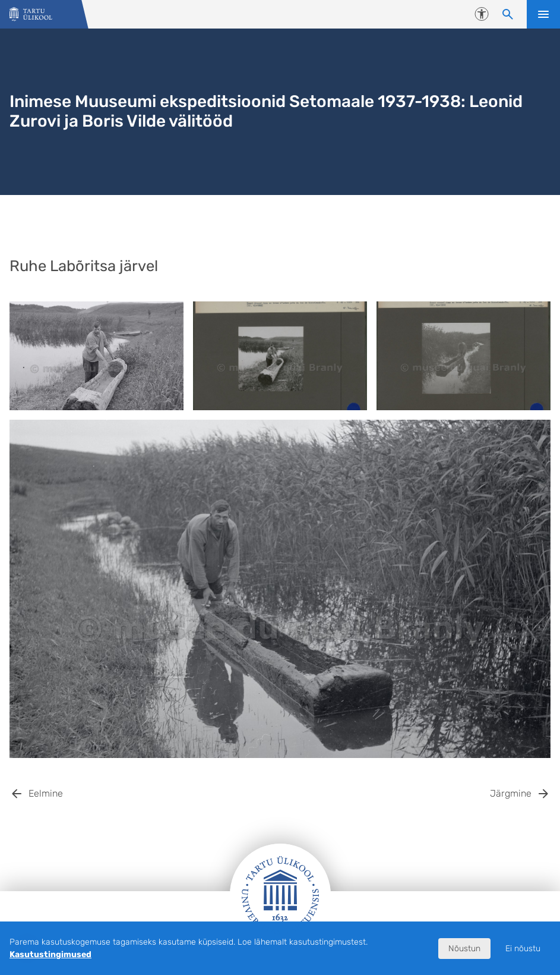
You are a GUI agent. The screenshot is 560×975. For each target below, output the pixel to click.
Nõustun (464, 948)
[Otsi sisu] (507, 14)
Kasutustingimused (50, 954)
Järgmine (510, 793)
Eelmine (46, 793)
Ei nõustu (522, 948)
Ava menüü (543, 14)
